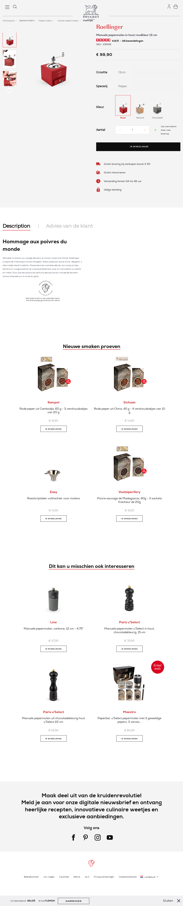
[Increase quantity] (144, 130)
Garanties (64, 876)
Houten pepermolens (68, 20)
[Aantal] (132, 130)
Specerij (101, 86)
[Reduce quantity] (120, 130)
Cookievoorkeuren (128, 876)
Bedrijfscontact (31, 876)
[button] (9, 44)
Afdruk (76, 876)
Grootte (101, 72)
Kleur (100, 107)
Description (16, 226)
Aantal (100, 130)
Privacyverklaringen (104, 876)
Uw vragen (49, 876)
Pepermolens (45, 20)
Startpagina (9, 20)
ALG (87, 876)
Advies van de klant (69, 226)
